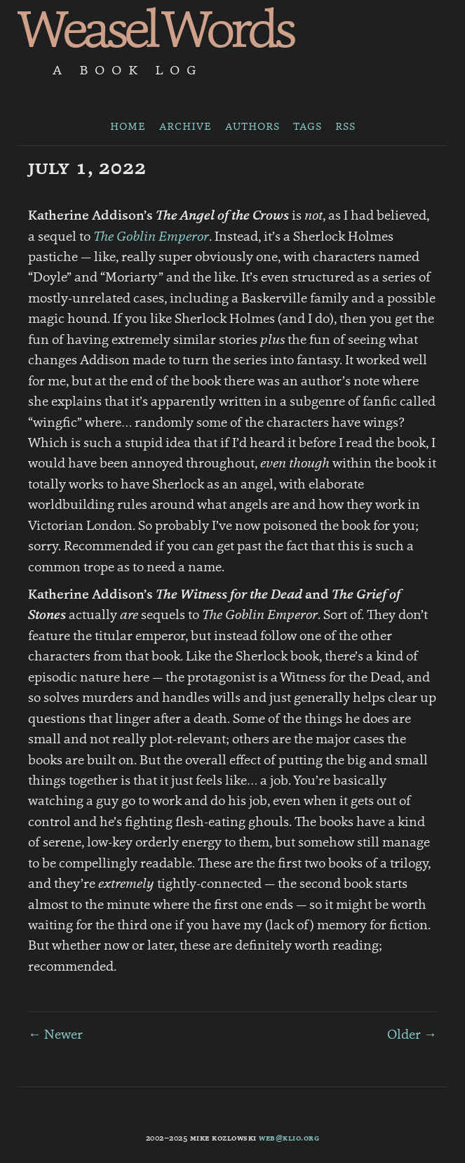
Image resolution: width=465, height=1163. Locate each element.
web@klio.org (289, 1138)
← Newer (55, 1035)
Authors (252, 126)
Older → (412, 1035)
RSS (345, 126)
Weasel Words (155, 33)
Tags (307, 126)
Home (128, 126)
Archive (185, 126)
